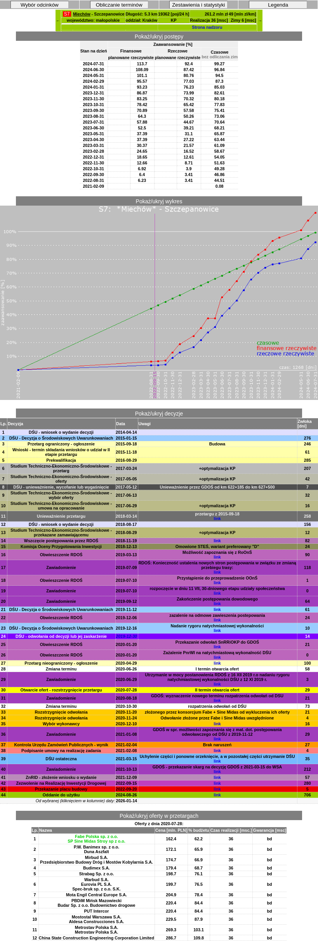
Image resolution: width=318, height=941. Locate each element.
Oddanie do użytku (61, 795)
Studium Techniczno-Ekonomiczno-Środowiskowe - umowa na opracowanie (61, 505)
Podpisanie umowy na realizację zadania (61, 750)
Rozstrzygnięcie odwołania (61, 712)
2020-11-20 (126, 712)
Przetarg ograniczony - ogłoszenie (61, 444)
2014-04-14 (126, 432)
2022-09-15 (126, 783)
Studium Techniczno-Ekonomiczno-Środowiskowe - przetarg (61, 468)
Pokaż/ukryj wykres (159, 201)
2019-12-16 (126, 628)
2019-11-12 (126, 609)
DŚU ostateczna (61, 758)
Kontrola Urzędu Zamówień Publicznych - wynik (61, 744)
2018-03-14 (126, 516)
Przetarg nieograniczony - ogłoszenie (60, 663)
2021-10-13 (126, 769)
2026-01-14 (126, 800)
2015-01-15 (126, 438)
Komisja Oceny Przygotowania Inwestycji (61, 546)
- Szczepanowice (99, 14)
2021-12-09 (126, 777)
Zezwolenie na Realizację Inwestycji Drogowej (61, 783)
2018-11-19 (126, 540)
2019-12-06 (126, 617)
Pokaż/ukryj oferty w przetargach (159, 816)
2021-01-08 (126, 734)
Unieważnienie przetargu (61, 516)
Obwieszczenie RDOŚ (61, 554)
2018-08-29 (126, 532)
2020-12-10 (126, 723)
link (217, 518)
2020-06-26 (126, 669)
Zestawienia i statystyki (198, 5)
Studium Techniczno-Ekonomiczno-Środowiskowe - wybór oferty (61, 495)
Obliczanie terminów (119, 5)
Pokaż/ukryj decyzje (159, 413)
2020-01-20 (126, 644)
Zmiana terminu (61, 669)
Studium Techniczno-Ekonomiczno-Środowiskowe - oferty (61, 479)
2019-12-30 (126, 636)
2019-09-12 (126, 601)
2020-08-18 (126, 698)
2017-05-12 (126, 487)
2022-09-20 (126, 789)
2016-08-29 (126, 460)
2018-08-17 (126, 524)
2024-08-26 (126, 795)
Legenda (278, 5)
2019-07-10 (126, 580)
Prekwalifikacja (61, 460)
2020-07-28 (126, 690)
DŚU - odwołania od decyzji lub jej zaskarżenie (61, 636)
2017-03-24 (126, 468)
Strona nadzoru (207, 27)
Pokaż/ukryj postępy (159, 36)
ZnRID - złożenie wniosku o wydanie (61, 777)
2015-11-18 (126, 452)
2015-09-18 (126, 444)
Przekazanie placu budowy (61, 789)
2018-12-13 (126, 546)
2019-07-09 (126, 567)
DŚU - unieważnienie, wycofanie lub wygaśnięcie (61, 487)
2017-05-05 (126, 479)
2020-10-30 (126, 706)
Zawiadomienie (61, 567)
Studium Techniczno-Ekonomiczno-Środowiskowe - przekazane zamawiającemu (61, 532)
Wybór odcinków (40, 5)
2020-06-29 (126, 679)
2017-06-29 (126, 505)
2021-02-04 (126, 744)
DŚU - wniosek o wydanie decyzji (61, 432)
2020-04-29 (126, 663)
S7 (67, 14)
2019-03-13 (126, 554)
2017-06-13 (126, 495)
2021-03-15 (126, 758)
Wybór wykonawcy (61, 723)
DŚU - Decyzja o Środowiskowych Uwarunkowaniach (61, 438)
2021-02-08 (126, 750)
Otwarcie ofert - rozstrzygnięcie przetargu (61, 690)
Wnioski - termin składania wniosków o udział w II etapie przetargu (61, 452)
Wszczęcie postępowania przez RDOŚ (61, 540)
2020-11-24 (126, 718)
